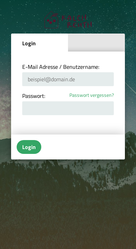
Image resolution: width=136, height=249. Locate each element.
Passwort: (33, 96)
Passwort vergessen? (91, 95)
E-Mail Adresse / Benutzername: (60, 67)
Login (29, 43)
